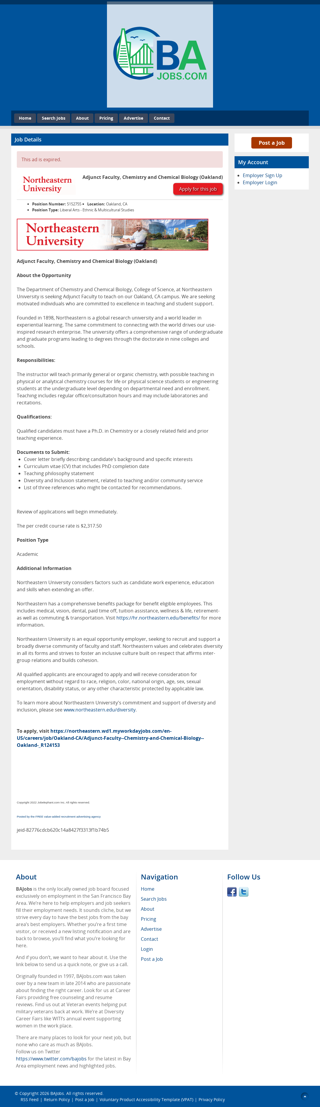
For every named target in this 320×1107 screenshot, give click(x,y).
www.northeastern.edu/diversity (100, 709)
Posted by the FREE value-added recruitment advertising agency (59, 816)
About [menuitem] (147, 909)
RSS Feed (30, 1099)
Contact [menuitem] (149, 939)
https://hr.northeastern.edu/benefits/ (158, 618)
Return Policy (57, 1099)
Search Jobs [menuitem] (154, 899)
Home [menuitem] (147, 889)
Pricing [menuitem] (148, 919)
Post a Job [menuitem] (152, 959)
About (82, 118)
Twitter (243, 892)
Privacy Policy (212, 1099)
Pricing (106, 118)
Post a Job (272, 142)
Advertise (133, 118)
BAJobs (57, 1093)
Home (25, 118)
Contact (162, 118)
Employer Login (260, 182)
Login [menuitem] (147, 949)
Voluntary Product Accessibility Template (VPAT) (146, 1099)
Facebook (232, 892)
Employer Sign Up (262, 175)
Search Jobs (53, 118)
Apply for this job (198, 189)
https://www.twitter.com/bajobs (51, 1058)
